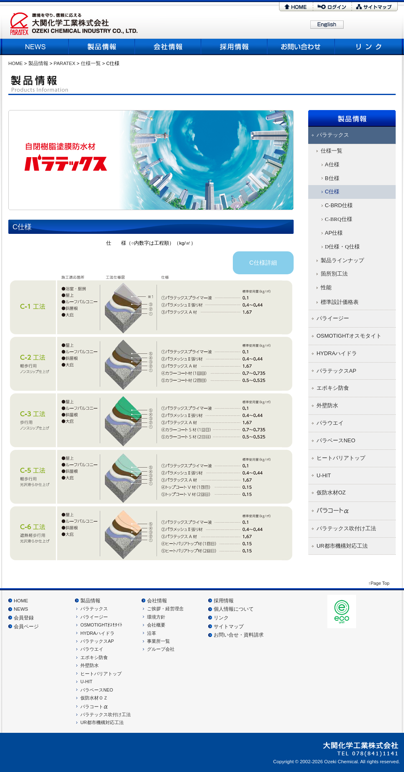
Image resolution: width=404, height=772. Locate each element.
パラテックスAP (97, 641)
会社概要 (168, 46)
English (327, 25)
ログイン (332, 6)
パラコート (94, 706)
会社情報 (157, 600)
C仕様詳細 (263, 262)
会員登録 (24, 617)
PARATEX (64, 63)
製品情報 (102, 46)
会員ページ (26, 626)
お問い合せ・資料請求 (239, 634)
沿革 (151, 633)
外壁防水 (89, 665)
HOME (296, 6)
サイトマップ (375, 6)
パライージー (94, 616)
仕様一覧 (91, 63)
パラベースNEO (96, 689)
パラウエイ (91, 649)
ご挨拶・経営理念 (165, 608)
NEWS (36, 46)
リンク (367, 46)
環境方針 (156, 616)
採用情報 (234, 46)
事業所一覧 (158, 641)
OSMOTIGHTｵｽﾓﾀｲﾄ (101, 624)
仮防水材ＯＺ (94, 697)
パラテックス (94, 608)
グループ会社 (161, 649)
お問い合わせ (301, 46)
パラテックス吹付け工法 (105, 714)
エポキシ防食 (94, 657)
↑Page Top (378, 583)
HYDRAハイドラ (97, 633)
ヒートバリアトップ (101, 673)
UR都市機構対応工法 (102, 722)
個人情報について (234, 609)
